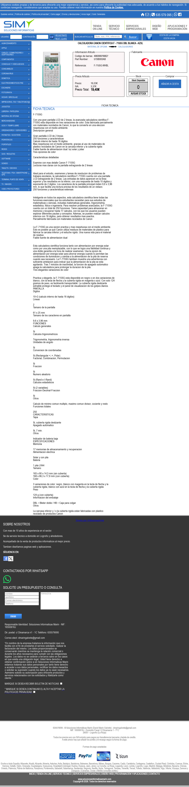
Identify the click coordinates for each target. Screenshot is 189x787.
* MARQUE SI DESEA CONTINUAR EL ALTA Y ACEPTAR (34, 695)
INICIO (32, 773)
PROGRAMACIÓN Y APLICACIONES (131, 773)
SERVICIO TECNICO (62, 773)
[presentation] (29, 711)
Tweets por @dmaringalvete (90, 520)
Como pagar (55, 14)
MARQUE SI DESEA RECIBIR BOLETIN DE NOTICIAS (32, 689)
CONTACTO (154, 773)
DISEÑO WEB (107, 773)
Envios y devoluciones (71, 14)
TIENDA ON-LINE (44, 773)
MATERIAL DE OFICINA (97, 46)
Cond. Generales (98, 14)
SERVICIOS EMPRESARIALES (86, 773)
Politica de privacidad (40, 14)
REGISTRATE (61, 35)
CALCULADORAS (125, 46)
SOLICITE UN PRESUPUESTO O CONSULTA (32, 587)
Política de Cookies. (114, 7)
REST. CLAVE (61, 38)
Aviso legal (85, 14)
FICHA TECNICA (110, 105)
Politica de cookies (22, 14)
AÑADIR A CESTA (170, 84)
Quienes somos (7, 14)
